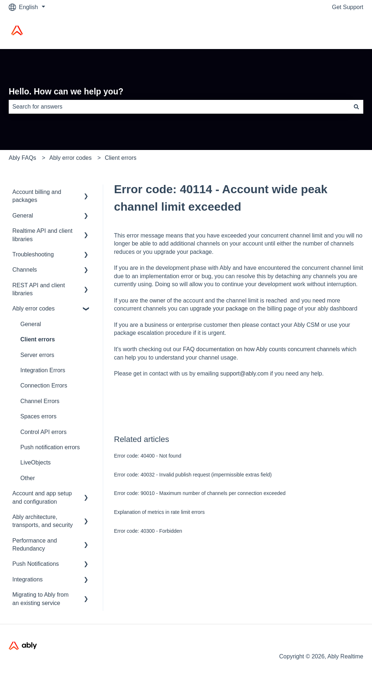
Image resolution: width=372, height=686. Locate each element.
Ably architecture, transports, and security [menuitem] (42, 521)
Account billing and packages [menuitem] (36, 196)
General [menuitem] (22, 215)
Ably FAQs (22, 158)
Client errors (120, 158)
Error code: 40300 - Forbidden (148, 531)
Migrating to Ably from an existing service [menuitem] (40, 599)
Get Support (347, 7)
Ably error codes (70, 158)
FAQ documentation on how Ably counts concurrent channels (261, 349)
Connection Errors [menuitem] (43, 385)
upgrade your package (219, 308)
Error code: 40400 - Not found (147, 456)
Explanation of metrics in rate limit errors (159, 512)
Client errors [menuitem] (37, 339)
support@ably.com (245, 373)
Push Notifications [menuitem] (35, 564)
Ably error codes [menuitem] (33, 308)
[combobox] (179, 107)
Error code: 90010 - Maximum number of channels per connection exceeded (200, 493)
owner (158, 300)
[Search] (356, 107)
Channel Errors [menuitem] (40, 401)
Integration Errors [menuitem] (42, 370)
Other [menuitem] (27, 478)
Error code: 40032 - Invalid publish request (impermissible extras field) (193, 475)
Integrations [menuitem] (27, 579)
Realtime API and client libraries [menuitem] (42, 235)
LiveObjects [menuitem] (35, 462)
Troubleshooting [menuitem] (33, 254)
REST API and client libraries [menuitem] (38, 289)
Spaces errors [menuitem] (38, 416)
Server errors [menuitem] (37, 355)
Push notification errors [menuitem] (50, 447)
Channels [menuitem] (24, 270)
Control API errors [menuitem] (43, 432)
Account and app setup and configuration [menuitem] (42, 497)
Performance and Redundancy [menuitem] (34, 544)
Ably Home (342, 31)
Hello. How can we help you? (66, 91)
